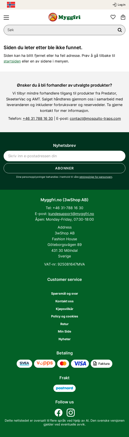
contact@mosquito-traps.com (95, 118)
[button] (6, 18)
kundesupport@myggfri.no (71, 213)
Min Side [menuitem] (64, 331)
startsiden (12, 61)
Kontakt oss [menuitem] (64, 301)
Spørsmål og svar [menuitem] (64, 293)
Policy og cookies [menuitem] (64, 316)
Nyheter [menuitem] (65, 339)
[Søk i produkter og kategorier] (64, 30)
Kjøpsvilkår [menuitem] (64, 309)
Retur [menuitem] (64, 324)
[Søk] (119, 30)
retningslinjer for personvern (95, 176)
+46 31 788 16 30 (38, 118)
